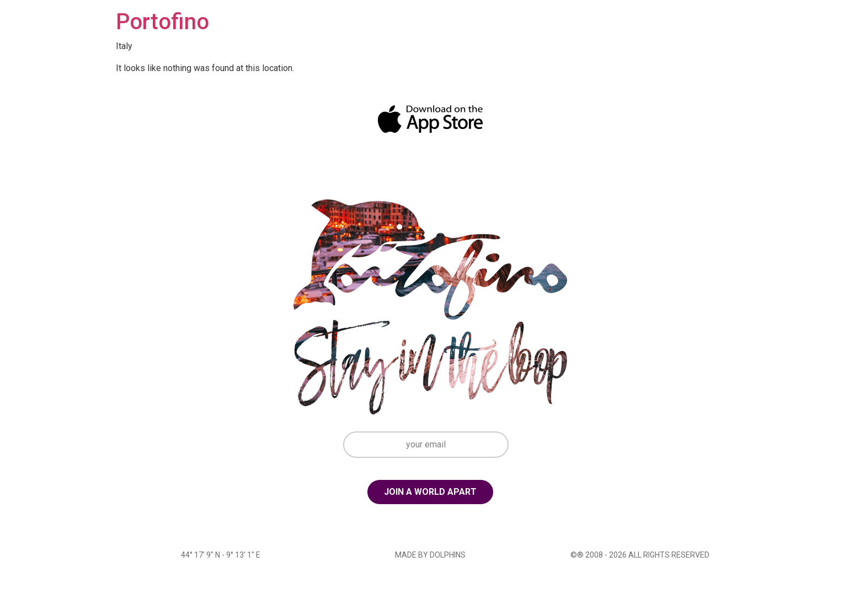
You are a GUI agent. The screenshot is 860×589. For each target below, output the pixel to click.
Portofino (162, 22)
